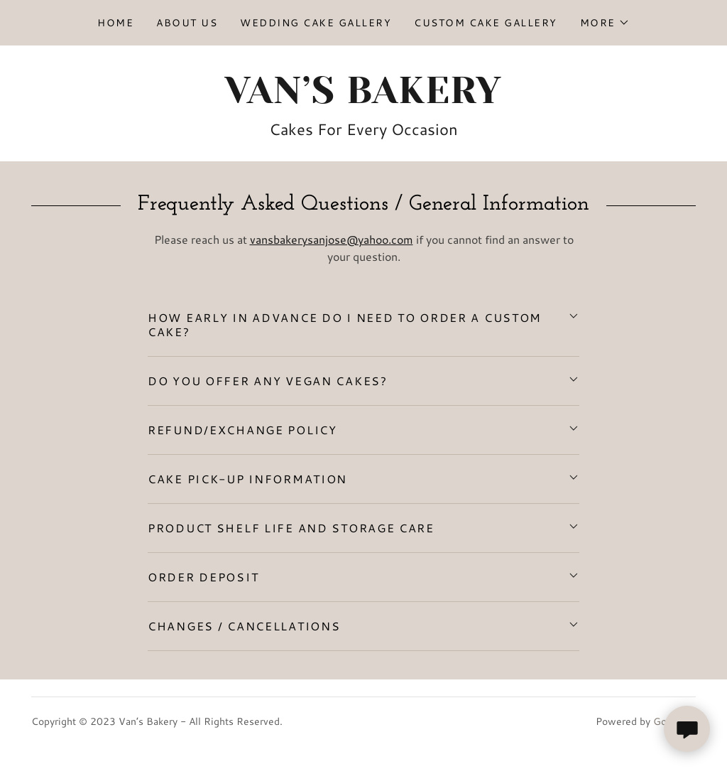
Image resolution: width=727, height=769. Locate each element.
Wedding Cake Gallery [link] (315, 23)
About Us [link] (186, 23)
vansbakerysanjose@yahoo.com (331, 239)
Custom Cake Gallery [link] (485, 23)
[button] (605, 22)
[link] (363, 98)
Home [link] (115, 23)
